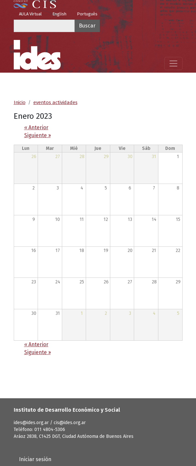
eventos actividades (55, 102)
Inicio (20, 102)
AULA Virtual (30, 13)
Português (87, 13)
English (59, 13)
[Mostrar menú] (173, 63)
